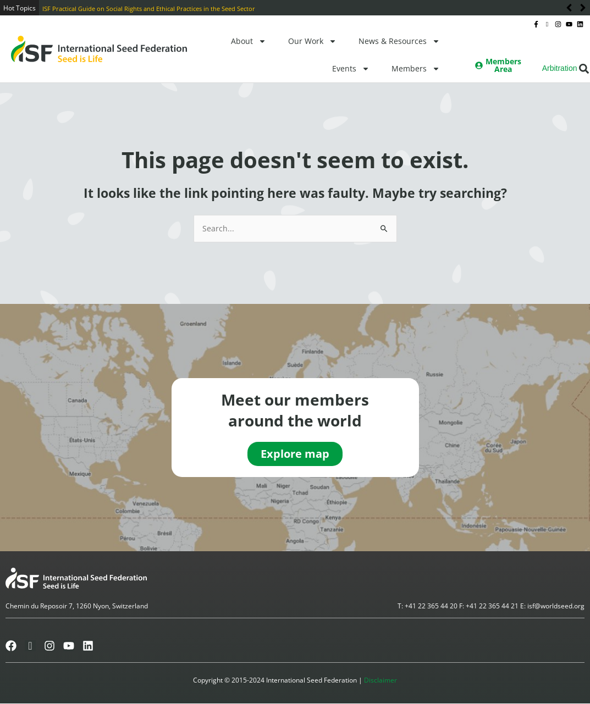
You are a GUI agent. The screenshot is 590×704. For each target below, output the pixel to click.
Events (351, 68)
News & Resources (399, 41)
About (248, 41)
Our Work (312, 41)
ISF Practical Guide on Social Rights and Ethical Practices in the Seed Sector (148, 8)
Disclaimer (380, 680)
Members (416, 68)
